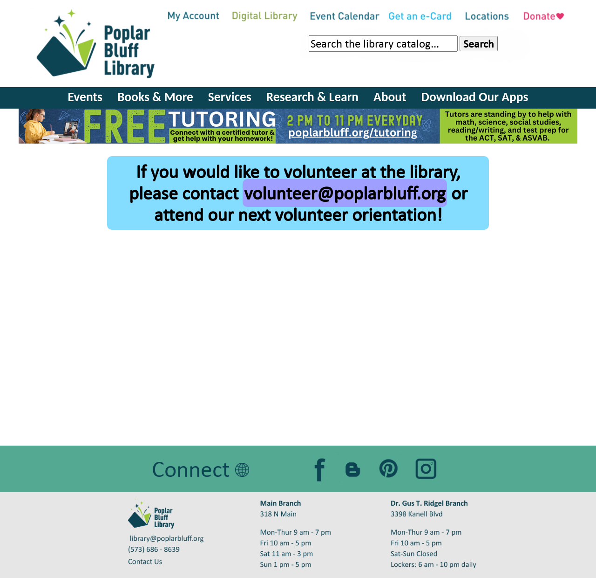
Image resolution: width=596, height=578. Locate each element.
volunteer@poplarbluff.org (345, 193)
